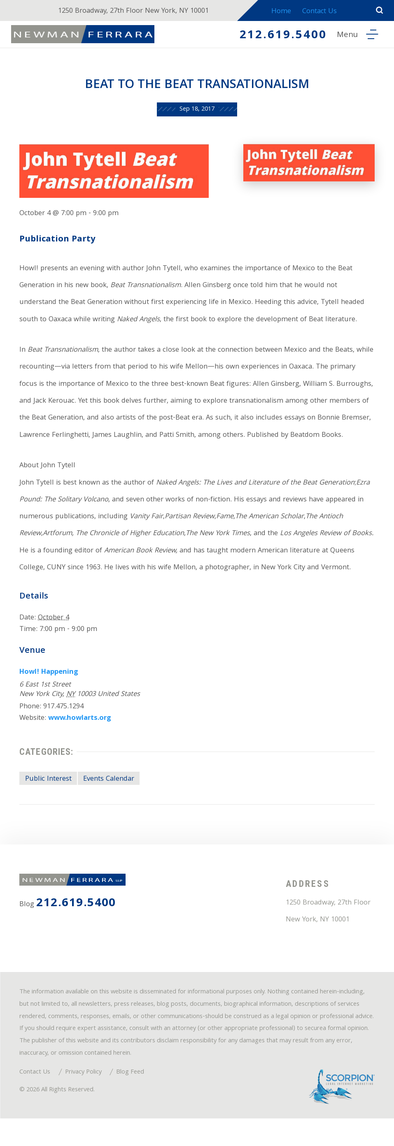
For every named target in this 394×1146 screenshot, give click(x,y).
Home (282, 12)
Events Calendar (109, 803)
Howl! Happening (49, 695)
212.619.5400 (280, 36)
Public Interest (48, 803)
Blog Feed (131, 1100)
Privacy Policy (83, 1100)
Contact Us (322, 12)
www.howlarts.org (80, 741)
